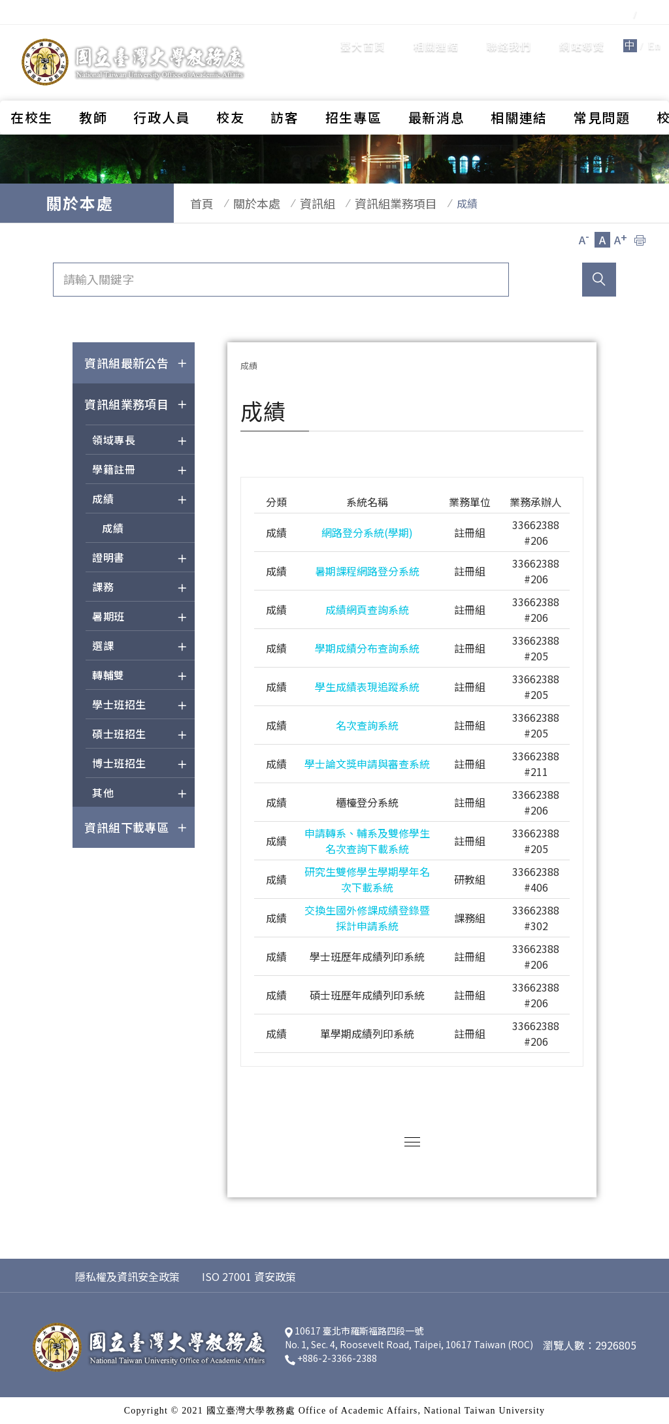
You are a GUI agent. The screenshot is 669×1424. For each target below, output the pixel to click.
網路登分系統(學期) (367, 532)
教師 (93, 82)
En (579, 35)
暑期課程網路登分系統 (367, 571)
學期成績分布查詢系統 (367, 648)
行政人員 (161, 82)
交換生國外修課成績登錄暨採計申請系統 (367, 917)
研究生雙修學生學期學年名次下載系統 (367, 879)
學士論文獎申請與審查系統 (367, 763)
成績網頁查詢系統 (367, 609)
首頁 (195, 203)
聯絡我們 (434, 36)
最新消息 (436, 82)
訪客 (284, 82)
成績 (112, 528)
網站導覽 (506, 36)
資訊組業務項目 (370, 203)
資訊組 (298, 203)
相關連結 (360, 36)
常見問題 (602, 82)
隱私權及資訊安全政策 (127, 1276)
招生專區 (353, 82)
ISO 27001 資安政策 (249, 1276)
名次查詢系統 (367, 725)
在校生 (31, 82)
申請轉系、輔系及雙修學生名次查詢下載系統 (367, 840)
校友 (230, 82)
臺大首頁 (287, 36)
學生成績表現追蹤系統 (367, 686)
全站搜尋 (629, 34)
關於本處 (243, 203)
